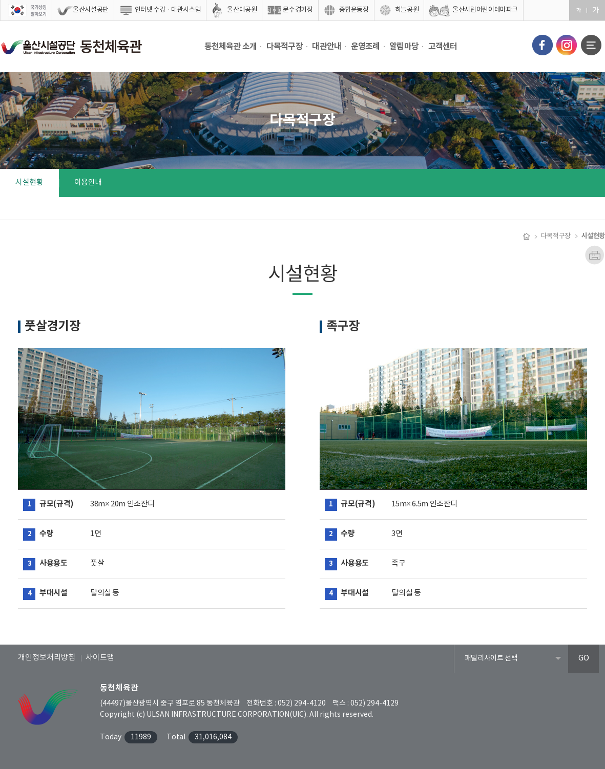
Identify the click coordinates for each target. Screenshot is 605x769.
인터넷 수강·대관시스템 (168, 10)
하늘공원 (407, 10)
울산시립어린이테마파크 (485, 10)
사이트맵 (100, 657)
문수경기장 (297, 10)
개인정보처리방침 (46, 657)
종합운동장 (354, 10)
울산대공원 (242, 10)
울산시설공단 (91, 10)
